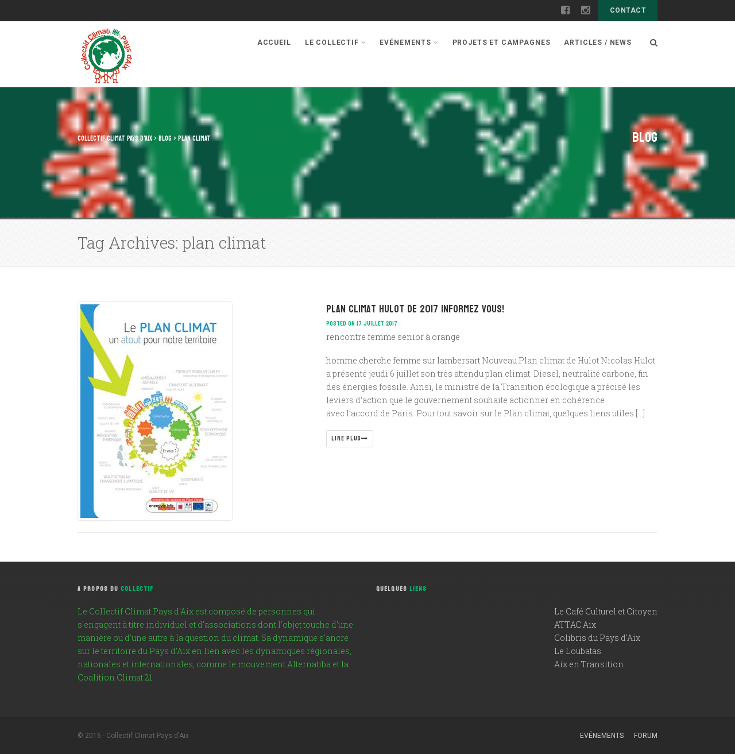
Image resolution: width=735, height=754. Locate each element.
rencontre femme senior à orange (393, 336)
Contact (628, 10)
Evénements (409, 42)
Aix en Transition (589, 664)
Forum (645, 736)
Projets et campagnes (501, 42)
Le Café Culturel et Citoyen (605, 611)
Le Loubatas (577, 650)
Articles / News (598, 42)
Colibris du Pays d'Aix (597, 637)
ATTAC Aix (575, 624)
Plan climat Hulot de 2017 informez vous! (415, 309)
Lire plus (349, 438)
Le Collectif (335, 42)
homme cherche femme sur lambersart (403, 360)
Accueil (274, 42)
